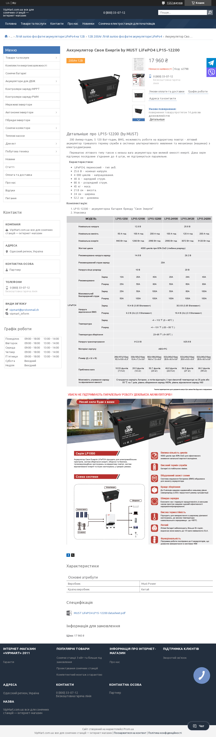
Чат (198, 726)
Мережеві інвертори (18, 104)
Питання (10, 198)
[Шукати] (210, 12)
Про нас (73, 23)
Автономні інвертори (19, 112)
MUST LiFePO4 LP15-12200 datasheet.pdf (100, 612)
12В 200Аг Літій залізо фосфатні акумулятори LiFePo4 (125, 36)
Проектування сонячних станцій (77, 668)
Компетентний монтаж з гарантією (79, 674)
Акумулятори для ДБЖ (20, 81)
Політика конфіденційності (165, 733)
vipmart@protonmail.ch (24, 309)
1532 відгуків (174, 2)
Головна (10, 23)
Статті (9, 166)
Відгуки (10, 190)
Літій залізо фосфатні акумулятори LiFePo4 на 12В (50, 36)
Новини (10, 159)
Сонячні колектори (17, 127)
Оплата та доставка (18, 174)
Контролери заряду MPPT (22, 88)
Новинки (88, 23)
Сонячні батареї (15, 73)
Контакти (56, 23)
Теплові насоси (15, 135)
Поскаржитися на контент (130, 733)
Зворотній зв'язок (175, 657)
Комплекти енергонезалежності (26, 65)
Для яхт (10, 143)
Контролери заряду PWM (22, 96)
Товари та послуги (33, 23)
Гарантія (8, 661)
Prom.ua (129, 729)
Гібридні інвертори (17, 120)
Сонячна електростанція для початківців (127, 23)
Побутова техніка (17, 151)
